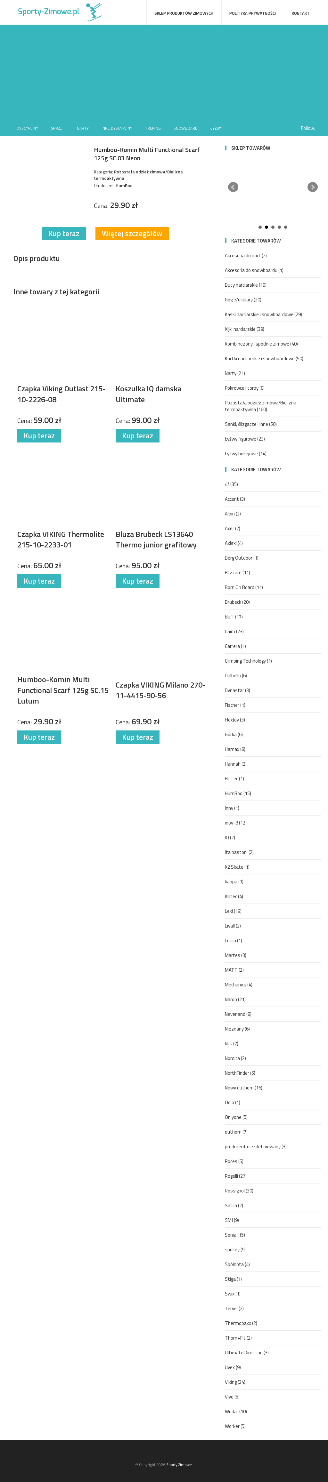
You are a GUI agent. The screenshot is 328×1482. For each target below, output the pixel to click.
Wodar (236, 1411)
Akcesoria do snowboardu (254, 270)
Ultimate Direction (247, 1352)
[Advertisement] (164, 72)
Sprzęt (57, 128)
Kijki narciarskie (244, 329)
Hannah (236, 764)
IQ (230, 837)
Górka (234, 734)
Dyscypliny (27, 128)
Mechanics (238, 984)
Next (313, 187)
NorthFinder (240, 1073)
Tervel (234, 1308)
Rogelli (236, 1176)
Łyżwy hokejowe (245, 453)
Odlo (232, 1102)
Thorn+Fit (238, 1338)
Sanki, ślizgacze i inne (251, 424)
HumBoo (238, 793)
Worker (235, 1426)
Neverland (238, 1014)
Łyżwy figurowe (245, 438)
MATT (234, 970)
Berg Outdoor (241, 558)
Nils (231, 1043)
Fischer (235, 705)
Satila (234, 1205)
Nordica (235, 1058)
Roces (234, 1161)
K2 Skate (237, 867)
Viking (235, 1382)
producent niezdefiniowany (256, 1146)
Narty (83, 128)
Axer (232, 528)
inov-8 (236, 822)
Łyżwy (216, 128)
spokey (235, 1249)
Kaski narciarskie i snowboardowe (263, 314)
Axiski (234, 543)
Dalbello (236, 675)
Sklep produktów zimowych (183, 13)
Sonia (235, 1235)
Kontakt (301, 13)
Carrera (235, 646)
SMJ (232, 1220)
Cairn (234, 631)
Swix (233, 1293)
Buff (234, 616)
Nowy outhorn (243, 1087)
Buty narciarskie (245, 285)
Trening (153, 128)
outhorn (236, 1131)
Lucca (233, 940)
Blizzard (237, 572)
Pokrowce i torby (245, 388)
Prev (233, 187)
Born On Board (244, 587)
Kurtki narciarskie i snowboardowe (264, 358)
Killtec (234, 896)
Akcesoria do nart (246, 255)
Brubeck (237, 602)
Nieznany (237, 1028)
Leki (233, 911)
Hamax (235, 749)
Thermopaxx (241, 1323)
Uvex (233, 1367)
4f (231, 484)
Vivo (232, 1396)
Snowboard (186, 128)
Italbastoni (239, 852)
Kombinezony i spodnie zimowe (261, 343)
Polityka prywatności (252, 13)
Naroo (235, 999)
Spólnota (237, 1264)
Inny (232, 808)
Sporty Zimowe (179, 1465)
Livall (233, 925)
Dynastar (237, 690)
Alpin (233, 513)
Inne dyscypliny (117, 128)
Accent (235, 499)
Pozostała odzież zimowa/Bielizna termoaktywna (260, 406)
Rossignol (239, 1190)
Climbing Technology (248, 661)
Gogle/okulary (243, 299)
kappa (234, 881)
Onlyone (236, 1117)
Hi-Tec (234, 778)
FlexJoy (235, 719)
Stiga (233, 1279)
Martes (235, 955)
